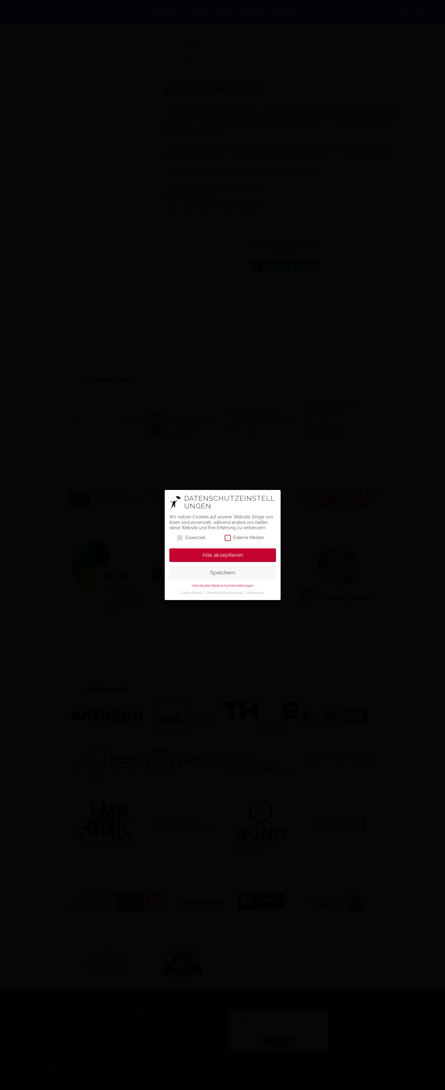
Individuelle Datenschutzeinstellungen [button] (222, 585)
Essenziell (191, 538)
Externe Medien (244, 538)
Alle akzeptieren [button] (222, 555)
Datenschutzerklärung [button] (225, 592)
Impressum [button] (255, 592)
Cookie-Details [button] (192, 592)
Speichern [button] (222, 572)
